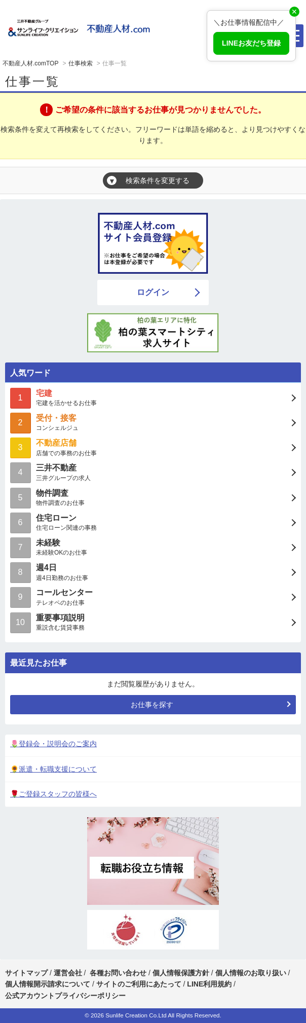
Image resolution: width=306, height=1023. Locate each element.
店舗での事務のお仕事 (153, 446)
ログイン (153, 292)
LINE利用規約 (209, 984)
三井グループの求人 (153, 471)
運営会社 (68, 973)
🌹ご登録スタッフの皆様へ (53, 794)
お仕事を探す (152, 705)
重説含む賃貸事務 (153, 621)
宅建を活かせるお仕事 (153, 397)
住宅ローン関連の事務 (153, 522)
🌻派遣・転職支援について (53, 769)
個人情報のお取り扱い (251, 973)
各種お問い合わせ (118, 973)
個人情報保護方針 (180, 973)
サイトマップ (26, 973)
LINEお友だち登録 (251, 43)
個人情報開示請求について (47, 984)
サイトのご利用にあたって (138, 984)
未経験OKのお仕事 (153, 546)
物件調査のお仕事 (153, 497)
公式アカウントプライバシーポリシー (65, 996)
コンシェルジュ (153, 422)
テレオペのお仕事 (153, 596)
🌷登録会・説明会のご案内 (53, 744)
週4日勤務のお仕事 (153, 571)
